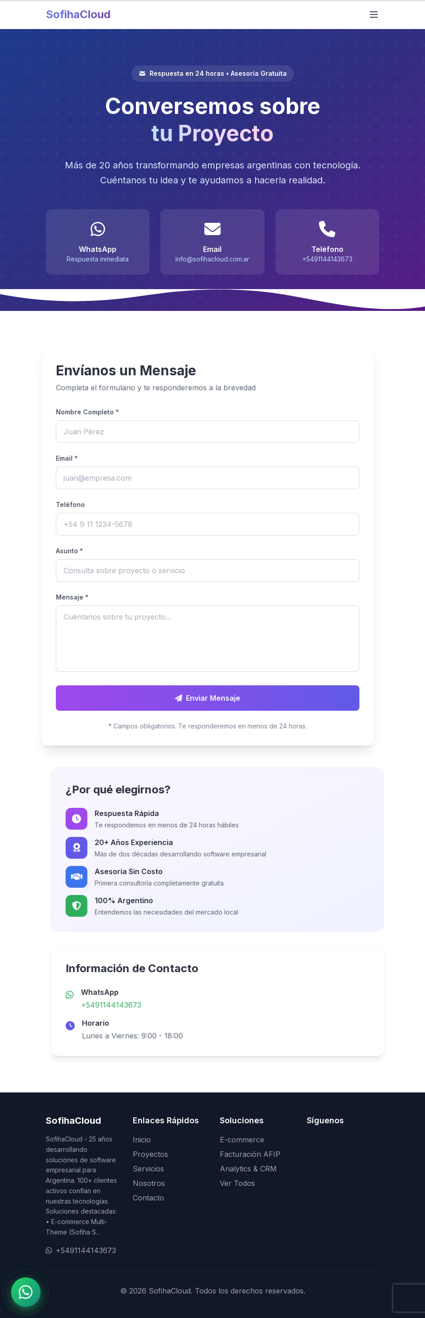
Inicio (142, 1139)
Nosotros (149, 1183)
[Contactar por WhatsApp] (25, 1292)
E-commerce (242, 1139)
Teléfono (31, 504)
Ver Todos (237, 1183)
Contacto (148, 1197)
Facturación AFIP (250, 1154)
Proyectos (150, 1154)
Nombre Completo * (48, 412)
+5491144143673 (150, 1004)
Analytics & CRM (248, 1168)
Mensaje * (33, 597)
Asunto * (30, 551)
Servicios (148, 1168)
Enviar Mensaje (168, 698)
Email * (28, 458)
